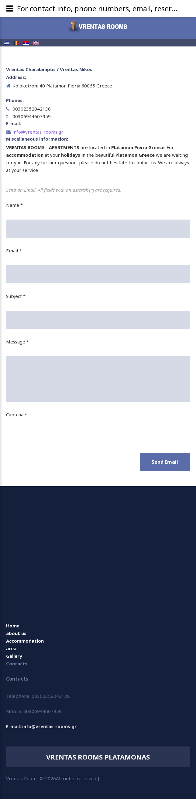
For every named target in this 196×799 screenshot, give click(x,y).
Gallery (14, 656)
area (11, 648)
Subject (16, 296)
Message (17, 342)
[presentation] (52, 432)
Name (14, 205)
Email (14, 251)
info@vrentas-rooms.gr (37, 132)
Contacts (16, 664)
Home (12, 626)
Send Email (165, 462)
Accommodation (25, 641)
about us (16, 633)
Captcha (16, 414)
